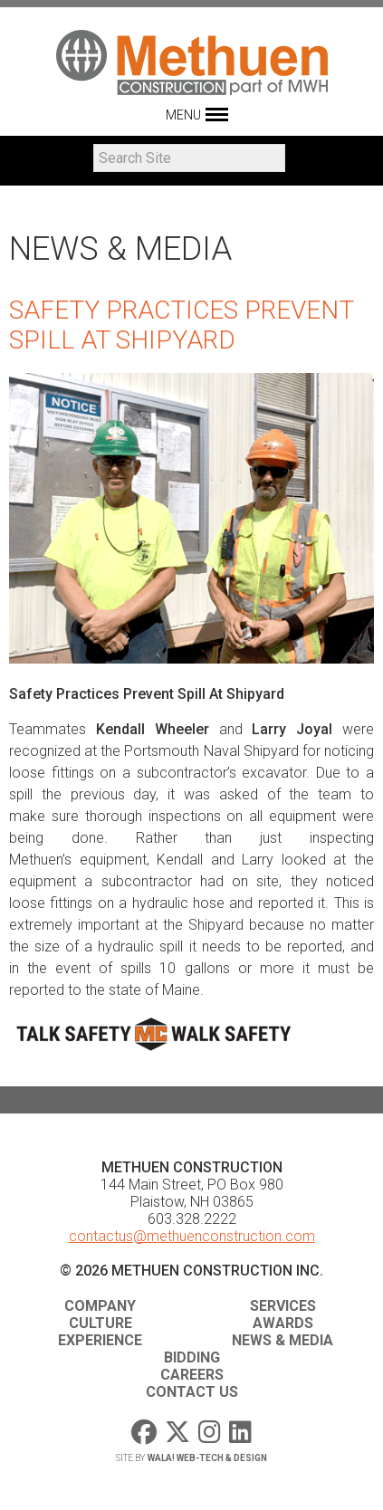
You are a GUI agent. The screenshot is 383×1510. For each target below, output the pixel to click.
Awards (283, 1323)
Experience (100, 1340)
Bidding (192, 1357)
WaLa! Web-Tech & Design (207, 1458)
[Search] (189, 158)
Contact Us (192, 1391)
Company (100, 1305)
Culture (100, 1323)
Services (283, 1305)
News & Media (282, 1340)
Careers (192, 1374)
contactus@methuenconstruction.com (192, 1236)
